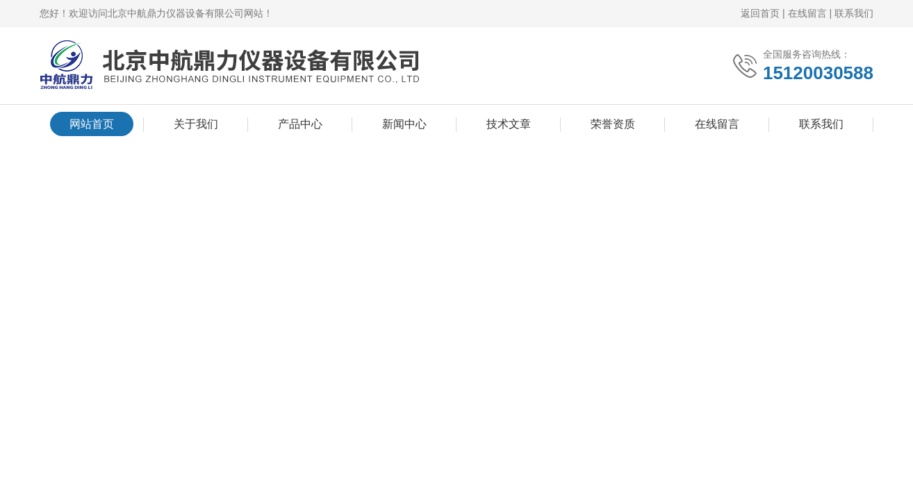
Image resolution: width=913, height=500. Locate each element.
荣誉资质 (613, 124)
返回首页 (760, 13)
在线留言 (807, 13)
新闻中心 (404, 124)
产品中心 (300, 124)
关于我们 (196, 124)
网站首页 (91, 124)
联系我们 (853, 13)
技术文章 (508, 124)
